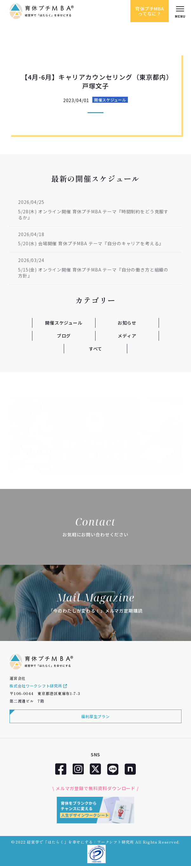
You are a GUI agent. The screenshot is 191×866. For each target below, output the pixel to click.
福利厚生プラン (95, 716)
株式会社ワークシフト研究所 (38, 685)
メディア (127, 335)
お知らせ (127, 323)
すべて (95, 348)
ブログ (64, 335)
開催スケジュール (110, 99)
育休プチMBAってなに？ (149, 11)
